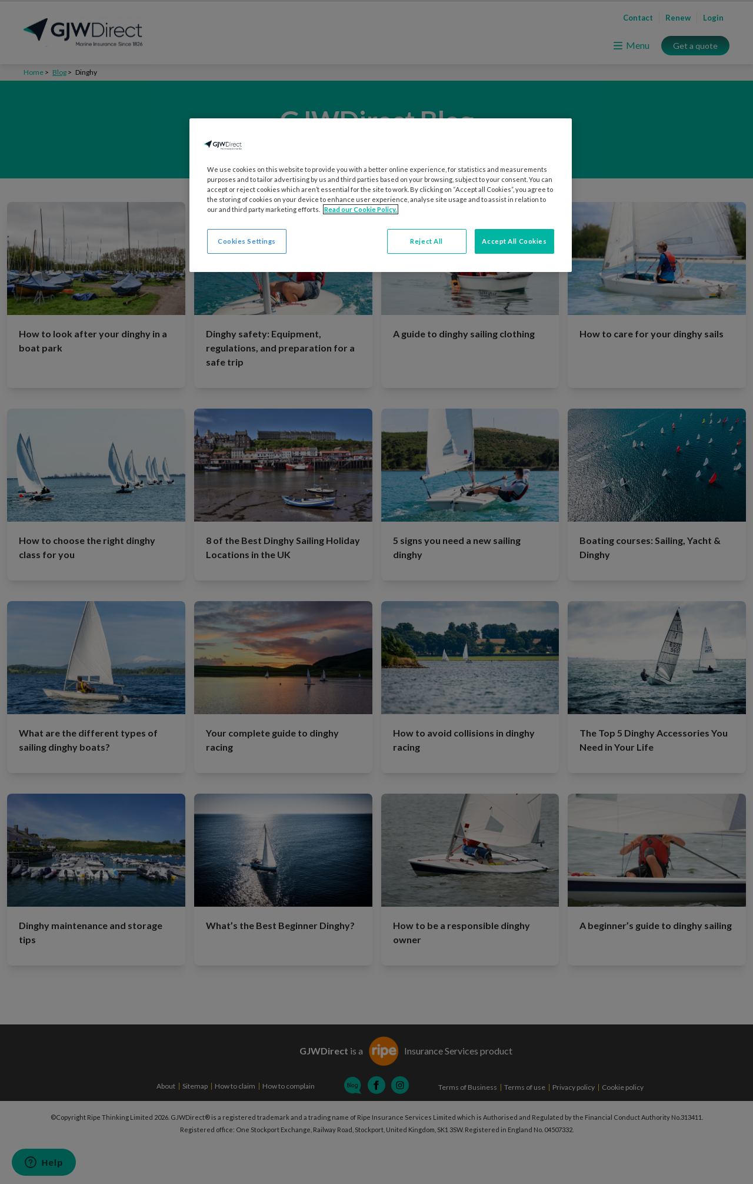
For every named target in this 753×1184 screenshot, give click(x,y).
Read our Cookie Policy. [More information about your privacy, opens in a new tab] (360, 209)
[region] (380, 195)
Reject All (426, 241)
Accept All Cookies (514, 241)
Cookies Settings (247, 241)
